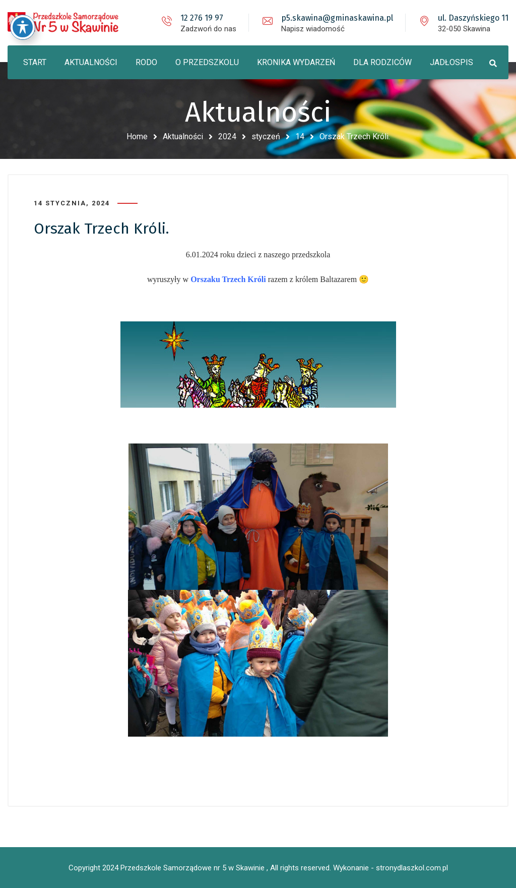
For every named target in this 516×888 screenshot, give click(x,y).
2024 (227, 136)
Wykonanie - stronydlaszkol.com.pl (390, 867)
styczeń (265, 136)
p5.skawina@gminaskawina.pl (337, 18)
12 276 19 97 (201, 18)
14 (299, 136)
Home (137, 136)
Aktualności (183, 136)
